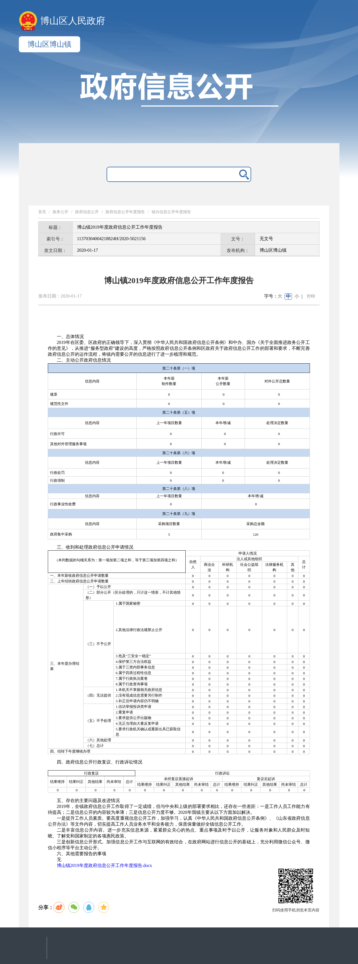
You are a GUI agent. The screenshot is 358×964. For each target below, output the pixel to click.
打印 (311, 296)
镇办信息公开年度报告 (171, 212)
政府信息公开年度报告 (125, 212)
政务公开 (60, 212)
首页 (42, 212)
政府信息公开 (87, 212)
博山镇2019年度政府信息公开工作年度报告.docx (104, 865)
